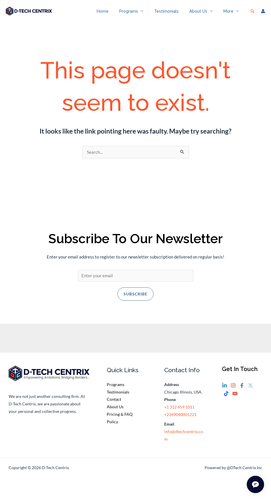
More (230, 14)
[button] (252, 14)
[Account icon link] (263, 14)
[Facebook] (241, 393)
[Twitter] (250, 393)
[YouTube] (235, 400)
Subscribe (135, 301)
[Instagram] (233, 393)
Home (114, 14)
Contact (114, 406)
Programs (137, 14)
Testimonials (172, 14)
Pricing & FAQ (119, 421)
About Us (202, 14)
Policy (112, 429)
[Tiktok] (226, 400)
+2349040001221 (180, 421)
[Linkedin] (224, 393)
